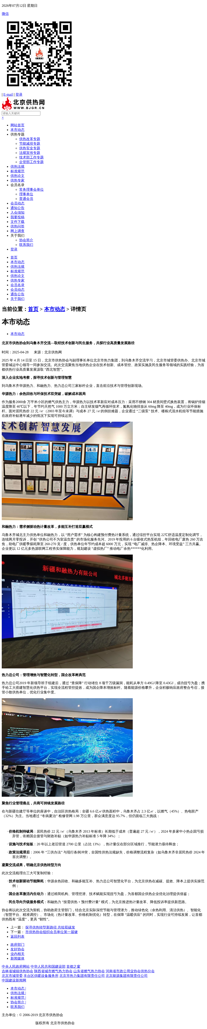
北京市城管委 (12, 976)
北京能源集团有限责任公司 (127, 976)
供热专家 (17, 180)
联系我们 (26, 245)
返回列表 (17, 936)
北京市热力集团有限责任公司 (82, 976)
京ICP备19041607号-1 (18, 1023)
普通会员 (26, 199)
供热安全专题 (29, 148)
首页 (13, 257)
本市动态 (17, 130)
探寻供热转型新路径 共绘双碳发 (50, 927)
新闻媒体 (17, 958)
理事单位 (26, 194)
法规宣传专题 (29, 153)
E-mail (8, 94)
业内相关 (17, 954)
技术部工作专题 (31, 157)
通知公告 (17, 208)
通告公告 (17, 294)
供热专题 (17, 134)
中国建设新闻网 (14, 980)
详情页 (78, 309)
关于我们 (17, 235)
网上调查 (17, 231)
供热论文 (17, 176)
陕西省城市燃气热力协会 (53, 971)
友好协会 (17, 949)
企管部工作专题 (31, 162)
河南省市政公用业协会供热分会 (130, 971)
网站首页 (17, 125)
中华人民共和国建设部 (48, 966)
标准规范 (17, 171)
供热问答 (17, 226)
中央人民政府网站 (16, 966)
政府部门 (17, 944)
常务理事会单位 (31, 189)
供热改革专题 (29, 139)
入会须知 (17, 212)
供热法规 (17, 166)
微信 (103, 52)
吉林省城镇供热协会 (17, 971)
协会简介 (26, 240)
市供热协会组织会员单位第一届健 (51, 932)
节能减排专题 (29, 143)
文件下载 (17, 222)
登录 (19, 94)
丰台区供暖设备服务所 (41, 976)
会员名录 (17, 185)
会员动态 (17, 203)
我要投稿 (17, 217)
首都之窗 (73, 966)
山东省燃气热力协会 (89, 971)
